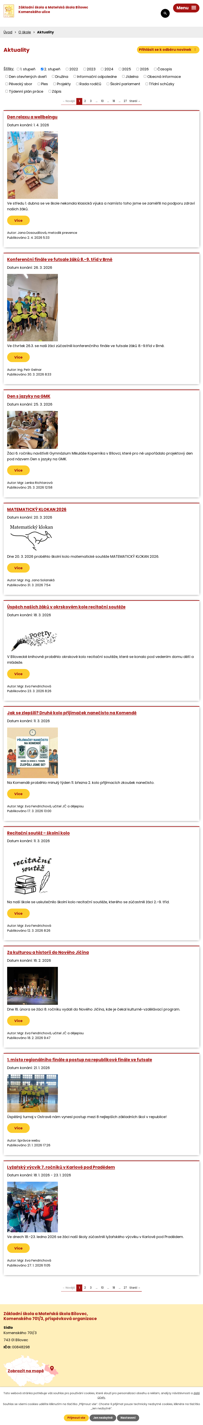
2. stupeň (52, 69)
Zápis (56, 91)
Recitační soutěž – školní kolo (38, 835)
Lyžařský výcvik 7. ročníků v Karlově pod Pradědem (61, 1170)
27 (125, 101)
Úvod (8, 32)
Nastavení (129, 1418)
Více (20, 220)
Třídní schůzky (161, 83)
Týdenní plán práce (26, 91)
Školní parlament (125, 83)
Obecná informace (164, 76)
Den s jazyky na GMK (28, 397)
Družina (61, 76)
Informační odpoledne (97, 76)
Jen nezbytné (103, 1418)
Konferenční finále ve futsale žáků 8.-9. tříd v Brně (59, 260)
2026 (144, 69)
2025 (126, 69)
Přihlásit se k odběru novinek (167, 50)
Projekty (64, 83)
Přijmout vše (75, 1418)
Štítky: (9, 68)
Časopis (164, 69)
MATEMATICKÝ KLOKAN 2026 (36, 510)
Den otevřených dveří (28, 76)
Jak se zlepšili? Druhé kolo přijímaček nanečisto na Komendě (72, 714)
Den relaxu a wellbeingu (32, 117)
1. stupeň (27, 69)
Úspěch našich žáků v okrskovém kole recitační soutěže (66, 608)
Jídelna (131, 76)
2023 (91, 69)
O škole (24, 32)
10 (102, 101)
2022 (73, 69)
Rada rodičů (90, 83)
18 (114, 101)
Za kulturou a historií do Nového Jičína (48, 955)
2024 (108, 69)
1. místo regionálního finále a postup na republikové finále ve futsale (79, 1062)
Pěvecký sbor (20, 83)
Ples (44, 83)
